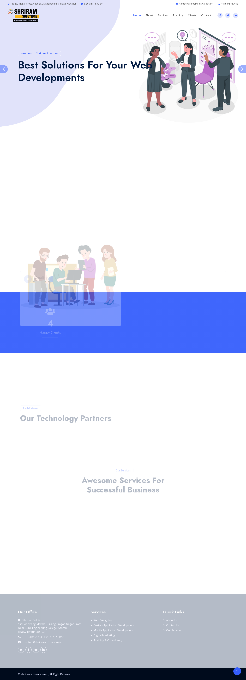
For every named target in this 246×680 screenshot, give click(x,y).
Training (178, 15)
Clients (192, 15)
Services (163, 15)
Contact (206, 15)
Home (137, 15)
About (149, 15)
